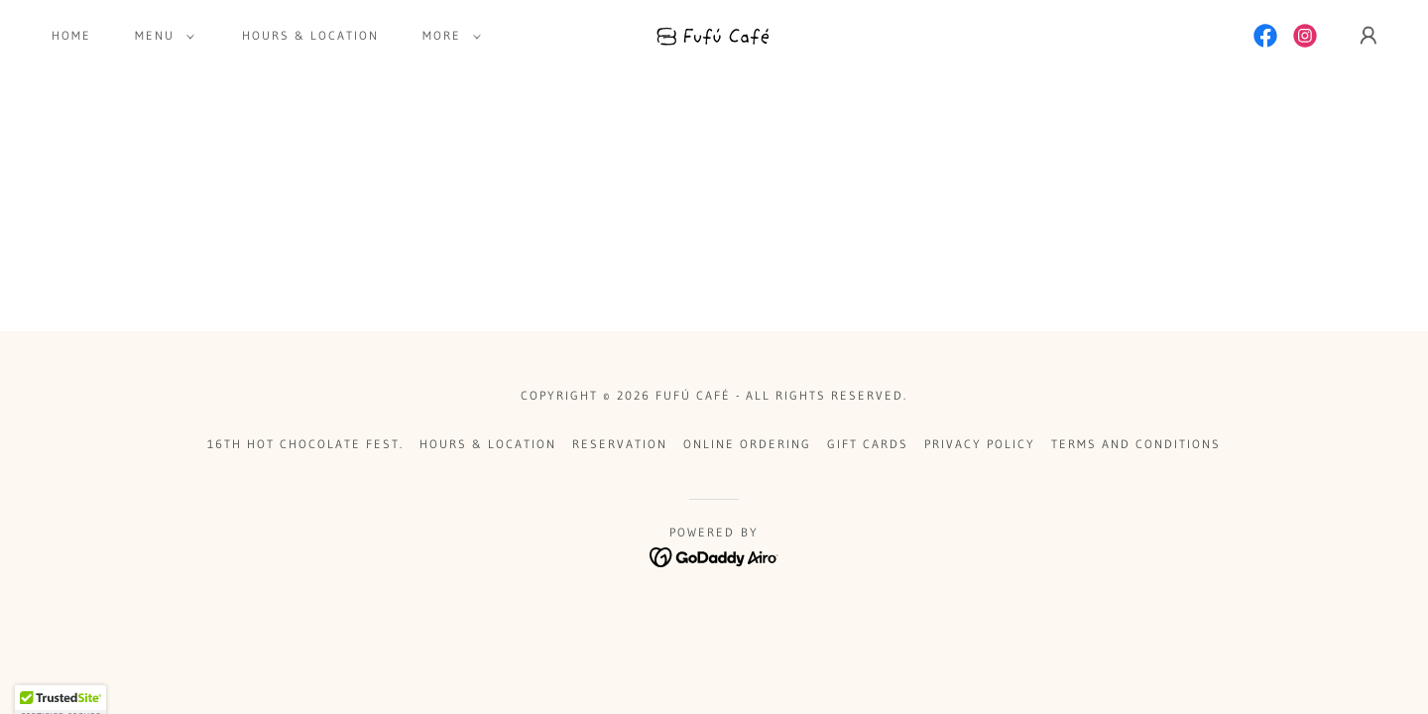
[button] (160, 36)
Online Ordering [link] (747, 443)
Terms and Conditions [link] (1136, 443)
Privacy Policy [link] (979, 443)
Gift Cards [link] (867, 443)
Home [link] (71, 35)
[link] (714, 34)
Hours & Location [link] (310, 35)
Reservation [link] (619, 443)
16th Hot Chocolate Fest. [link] (305, 443)
